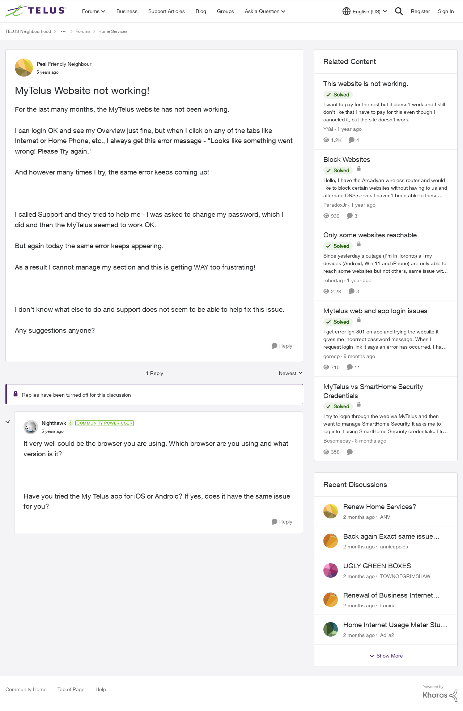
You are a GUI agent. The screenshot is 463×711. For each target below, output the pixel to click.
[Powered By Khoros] (440, 693)
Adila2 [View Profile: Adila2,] (387, 635)
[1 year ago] (348, 129)
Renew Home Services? (379, 506)
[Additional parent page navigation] (63, 31)
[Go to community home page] (36, 11)
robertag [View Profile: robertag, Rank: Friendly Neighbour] (333, 280)
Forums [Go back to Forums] (83, 31)
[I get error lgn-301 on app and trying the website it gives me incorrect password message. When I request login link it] (385, 339)
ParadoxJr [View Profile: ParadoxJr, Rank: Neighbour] (335, 204)
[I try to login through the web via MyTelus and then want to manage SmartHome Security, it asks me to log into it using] (385, 423)
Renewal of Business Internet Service (388, 595)
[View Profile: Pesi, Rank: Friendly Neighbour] (24, 68)
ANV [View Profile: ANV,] (385, 517)
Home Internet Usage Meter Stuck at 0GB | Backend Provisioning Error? (395, 625)
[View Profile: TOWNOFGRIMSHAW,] (330, 570)
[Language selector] (364, 11)
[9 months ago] (358, 356)
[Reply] (282, 346)
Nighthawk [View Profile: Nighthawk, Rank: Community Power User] (54, 423)
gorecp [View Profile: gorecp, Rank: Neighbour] (331, 356)
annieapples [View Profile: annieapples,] (394, 546)
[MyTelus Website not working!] (53, 431)
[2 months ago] (359, 517)
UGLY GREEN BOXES (377, 566)
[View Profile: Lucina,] (330, 599)
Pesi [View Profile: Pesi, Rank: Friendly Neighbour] (41, 64)
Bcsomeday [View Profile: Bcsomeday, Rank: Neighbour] (337, 441)
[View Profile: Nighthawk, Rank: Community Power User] (31, 427)
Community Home (26, 689)
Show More (386, 655)
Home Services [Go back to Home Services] (112, 31)
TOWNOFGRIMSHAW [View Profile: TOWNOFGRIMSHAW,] (405, 576)
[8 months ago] (369, 440)
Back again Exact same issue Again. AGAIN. (388, 536)
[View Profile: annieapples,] (330, 541)
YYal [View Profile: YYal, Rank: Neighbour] (328, 129)
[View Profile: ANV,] (330, 511)
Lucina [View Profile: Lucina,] (388, 605)
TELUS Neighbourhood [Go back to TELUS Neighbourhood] (28, 31)
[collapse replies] (8, 422)
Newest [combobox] (291, 373)
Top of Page (71, 689)
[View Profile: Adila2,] (330, 629)
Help (100, 689)
